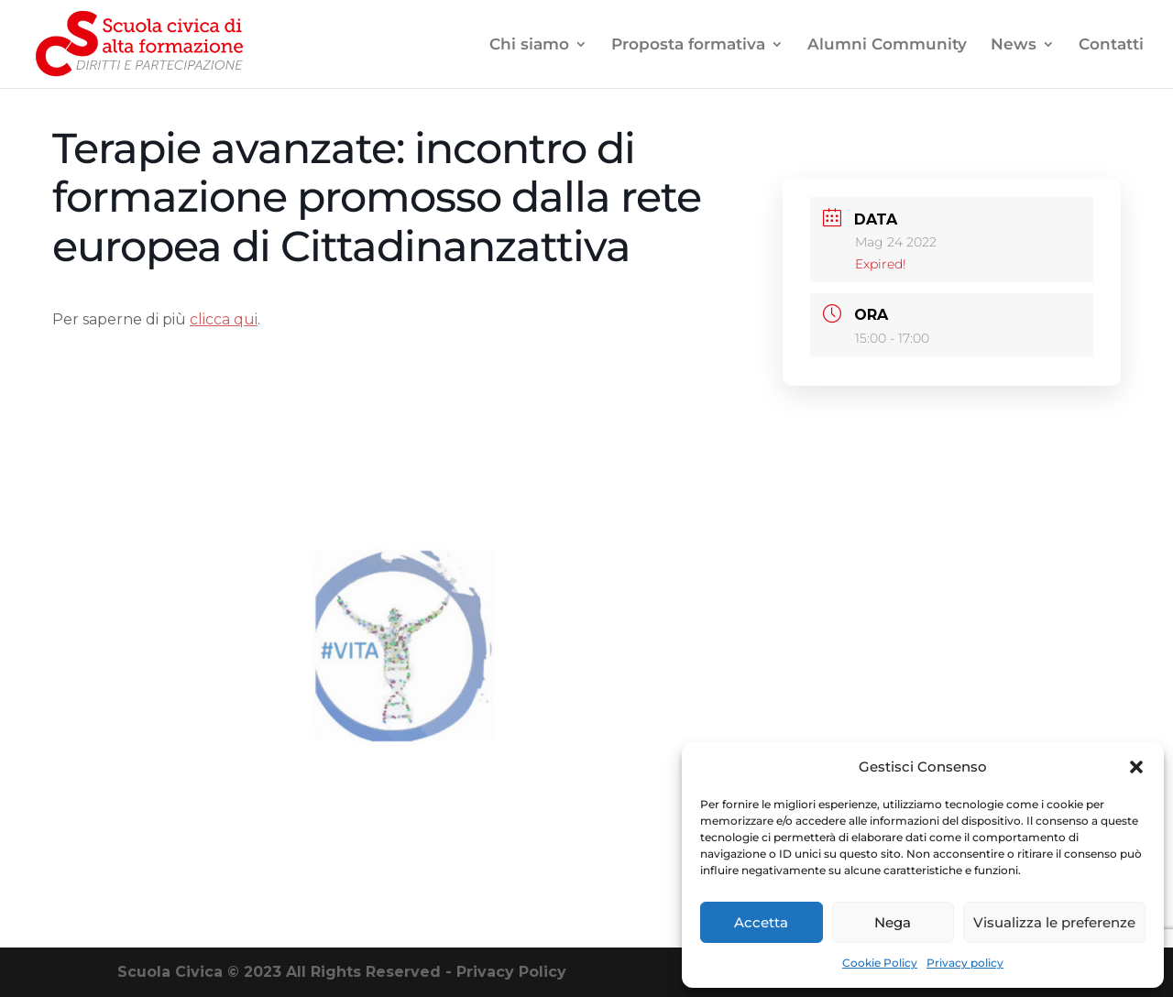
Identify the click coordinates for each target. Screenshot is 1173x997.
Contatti (1111, 45)
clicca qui (224, 319)
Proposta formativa (688, 45)
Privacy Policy (511, 972)
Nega (892, 922)
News (1013, 45)
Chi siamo (529, 45)
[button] (1136, 767)
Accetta (761, 922)
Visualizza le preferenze (1054, 922)
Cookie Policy (879, 963)
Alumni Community (887, 45)
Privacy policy (964, 963)
